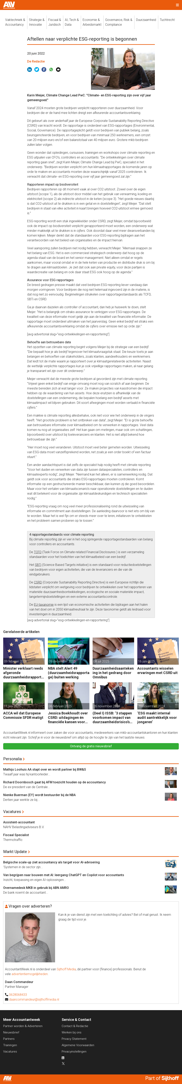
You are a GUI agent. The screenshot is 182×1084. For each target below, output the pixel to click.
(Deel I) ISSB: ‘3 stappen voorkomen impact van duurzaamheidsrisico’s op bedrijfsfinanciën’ (112, 717)
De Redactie (36, 61)
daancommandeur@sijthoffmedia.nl (34, 999)
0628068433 (18, 995)
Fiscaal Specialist (16, 835)
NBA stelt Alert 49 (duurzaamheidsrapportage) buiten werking (68, 672)
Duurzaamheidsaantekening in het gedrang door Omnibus (113, 672)
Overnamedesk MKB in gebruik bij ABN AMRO (36, 888)
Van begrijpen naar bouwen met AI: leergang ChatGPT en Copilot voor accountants (63, 875)
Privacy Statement (74, 1039)
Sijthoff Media (66, 969)
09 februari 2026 (15, 661)
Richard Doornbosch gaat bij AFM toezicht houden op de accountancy (54, 782)
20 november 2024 (151, 706)
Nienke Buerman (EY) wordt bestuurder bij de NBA (39, 795)
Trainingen (10, 1045)
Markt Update (15, 851)
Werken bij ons (71, 1032)
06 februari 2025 (60, 706)
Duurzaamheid (146, 20)
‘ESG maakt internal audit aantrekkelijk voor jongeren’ (157, 717)
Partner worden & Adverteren (23, 1026)
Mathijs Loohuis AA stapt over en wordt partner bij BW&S (44, 769)
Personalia (12, 758)
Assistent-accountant (19, 822)
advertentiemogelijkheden (30, 974)
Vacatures (12, 811)
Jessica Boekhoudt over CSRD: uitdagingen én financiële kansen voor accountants (68, 717)
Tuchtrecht (167, 20)
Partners (9, 1039)
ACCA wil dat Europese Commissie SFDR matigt (23, 715)
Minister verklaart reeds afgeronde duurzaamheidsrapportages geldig (23, 672)
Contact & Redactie (75, 1026)
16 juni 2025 (146, 661)
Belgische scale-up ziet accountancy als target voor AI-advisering (51, 862)
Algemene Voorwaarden (78, 1045)
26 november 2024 (106, 706)
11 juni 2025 (12, 706)
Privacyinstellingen (74, 1051)
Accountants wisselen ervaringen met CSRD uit (157, 670)
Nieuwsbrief (11, 1032)
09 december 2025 (62, 661)
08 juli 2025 (101, 661)
